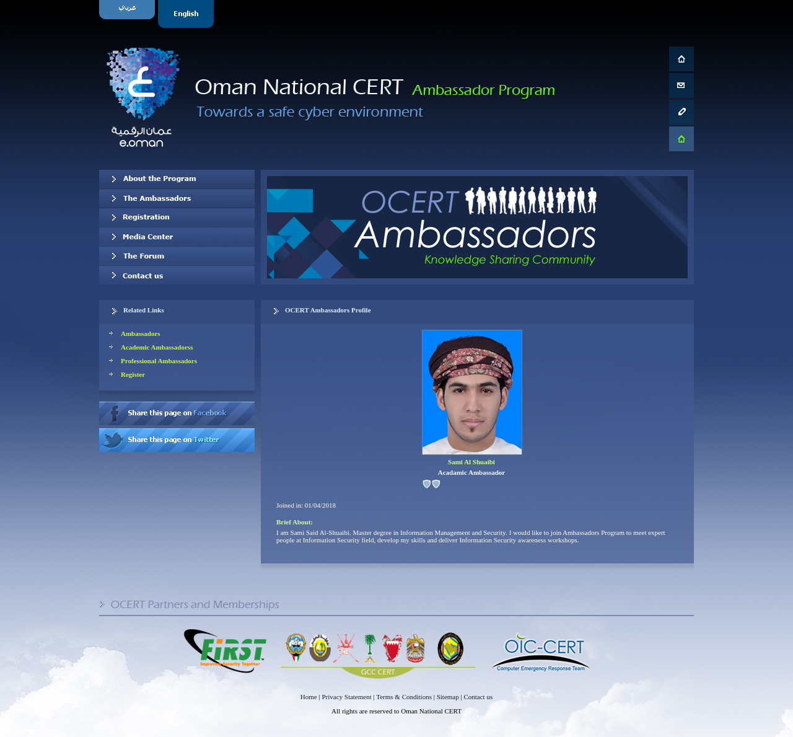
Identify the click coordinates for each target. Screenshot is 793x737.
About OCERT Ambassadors (177, 179)
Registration (177, 217)
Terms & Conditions (404, 696)
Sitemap (448, 696)
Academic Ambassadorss (157, 347)
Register (133, 374)
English (187, 14)
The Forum (177, 256)
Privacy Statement (346, 696)
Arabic (128, 14)
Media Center (177, 236)
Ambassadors (140, 333)
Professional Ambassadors (159, 360)
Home (308, 696)
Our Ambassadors (177, 198)
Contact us (177, 275)
